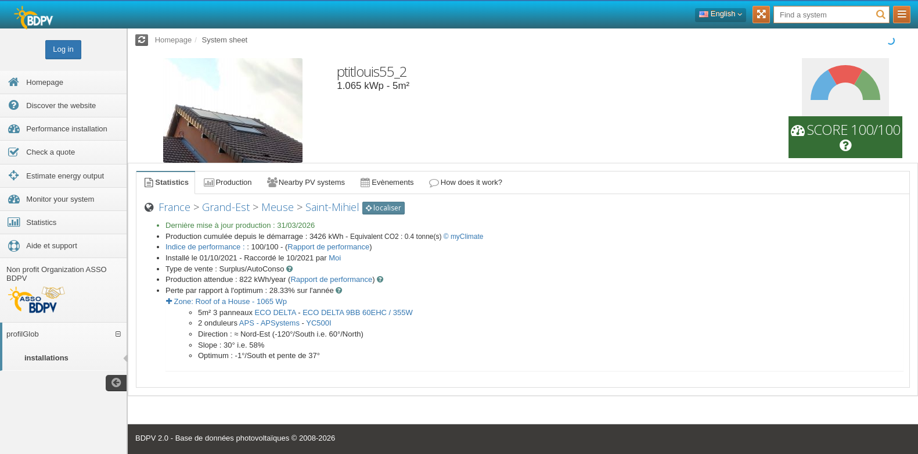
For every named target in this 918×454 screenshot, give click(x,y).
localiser (383, 208)
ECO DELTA (275, 312)
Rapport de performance (328, 246)
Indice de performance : (206, 246)
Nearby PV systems (305, 182)
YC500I (318, 323)
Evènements (386, 182)
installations (46, 357)
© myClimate (464, 237)
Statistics (165, 182)
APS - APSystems (269, 323)
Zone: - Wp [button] (226, 301)
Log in (63, 49)
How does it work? (465, 182)
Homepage (173, 39)
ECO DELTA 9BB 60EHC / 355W (358, 312)
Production (227, 182)
